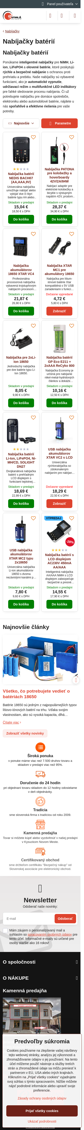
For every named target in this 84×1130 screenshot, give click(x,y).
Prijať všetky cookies (42, 1111)
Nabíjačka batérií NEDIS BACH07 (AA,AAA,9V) (21, 178)
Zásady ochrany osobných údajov (42, 1098)
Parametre (59, 123)
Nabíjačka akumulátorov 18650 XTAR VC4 (21, 270)
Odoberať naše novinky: (40, 906)
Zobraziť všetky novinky (25, 733)
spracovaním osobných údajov (50, 934)
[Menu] (74, 15)
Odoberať (65, 918)
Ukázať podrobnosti (42, 1121)
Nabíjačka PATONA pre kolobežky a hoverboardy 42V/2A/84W (59, 175)
